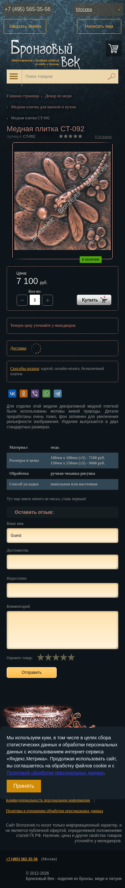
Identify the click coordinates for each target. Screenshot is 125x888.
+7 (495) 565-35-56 (27, 9)
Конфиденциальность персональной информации (48, 800)
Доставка (18, 348)
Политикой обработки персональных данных (55, 772)
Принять (23, 786)
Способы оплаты (24, 368)
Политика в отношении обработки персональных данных (54, 810)
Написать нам (99, 26)
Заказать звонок (25, 26)
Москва (84, 9)
